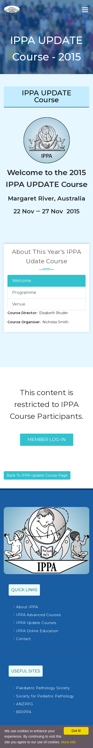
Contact (23, 639)
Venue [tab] (18, 304)
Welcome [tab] (21, 280)
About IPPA (27, 607)
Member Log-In (46, 439)
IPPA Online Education (37, 631)
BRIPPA (23, 712)
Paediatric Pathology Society (43, 688)
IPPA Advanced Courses (38, 615)
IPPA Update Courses (36, 623)
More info (68, 742)
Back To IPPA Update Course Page (37, 475)
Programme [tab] (24, 292)
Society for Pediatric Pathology (45, 696)
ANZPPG (24, 704)
